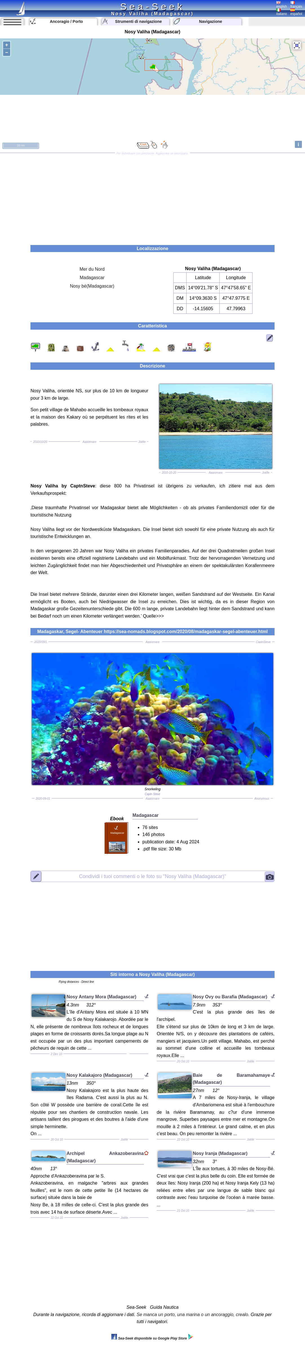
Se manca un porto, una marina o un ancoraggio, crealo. (193, 1314)
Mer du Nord (92, 269)
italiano (281, 12)
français (296, 4)
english (281, 4)
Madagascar (92, 277)
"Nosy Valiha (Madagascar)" (152, 876)
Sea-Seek (152, 6)
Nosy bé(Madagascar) (92, 286)
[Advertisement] (152, 197)
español (296, 12)
